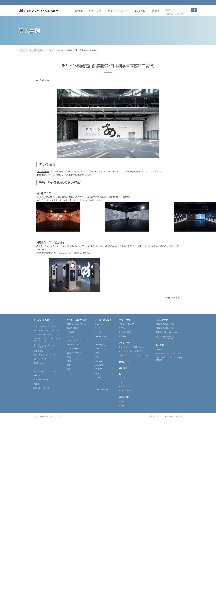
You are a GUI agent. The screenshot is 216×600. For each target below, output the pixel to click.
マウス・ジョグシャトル (41, 379)
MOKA (98, 332)
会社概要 (155, 11)
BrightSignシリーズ (45, 174)
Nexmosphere (101, 336)
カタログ (122, 328)
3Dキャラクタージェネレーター (45, 355)
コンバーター (38, 367)
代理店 (121, 401)
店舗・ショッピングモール (76, 324)
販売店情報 (140, 11)
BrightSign (44, 80)
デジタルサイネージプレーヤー (44, 326)
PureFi (98, 377)
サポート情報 (125, 319)
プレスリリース (124, 382)
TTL (97, 381)
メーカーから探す (103, 319)
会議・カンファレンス (75, 340)
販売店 (121, 405)
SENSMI (98, 348)
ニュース (122, 374)
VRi (96, 385)
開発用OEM (38, 363)
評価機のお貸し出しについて (166, 332)
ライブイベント (72, 344)
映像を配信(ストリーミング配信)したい (133, 355)
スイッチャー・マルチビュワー (44, 371)
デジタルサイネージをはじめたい (131, 347)
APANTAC (99, 365)
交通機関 (70, 332)
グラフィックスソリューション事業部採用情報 (169, 358)
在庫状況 (169, 14)
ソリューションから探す (77, 319)
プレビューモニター (40, 359)
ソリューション (95, 11)
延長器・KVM (38, 351)
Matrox (98, 352)
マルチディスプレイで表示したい (131, 351)
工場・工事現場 (72, 348)
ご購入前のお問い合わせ (165, 324)
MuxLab (98, 361)
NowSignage (100, 344)
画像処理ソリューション (42, 388)
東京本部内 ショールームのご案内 (168, 353)
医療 (69, 369)
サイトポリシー (156, 416)
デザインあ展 (43, 171)
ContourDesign (101, 389)
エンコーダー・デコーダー (42, 334)
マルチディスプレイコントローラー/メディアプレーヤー (46, 339)
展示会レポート (125, 362)
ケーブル (36, 375)
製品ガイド (123, 386)
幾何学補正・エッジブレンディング (46, 330)
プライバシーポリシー (174, 416)
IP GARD (98, 369)
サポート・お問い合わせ (118, 11)
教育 (69, 365)
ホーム (23, 50)
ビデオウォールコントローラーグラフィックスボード (44, 346)
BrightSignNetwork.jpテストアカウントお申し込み (165, 337)
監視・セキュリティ (74, 352)
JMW (97, 373)
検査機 (36, 383)
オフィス (70, 336)
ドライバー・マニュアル (127, 324)
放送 (69, 357)
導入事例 (180, 14)
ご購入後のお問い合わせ (165, 328)
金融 (69, 361)
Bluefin (98, 328)
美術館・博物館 (72, 328)
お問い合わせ (161, 319)
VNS (97, 357)
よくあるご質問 (125, 332)
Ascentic (98, 340)
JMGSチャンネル (125, 390)
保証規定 (122, 336)
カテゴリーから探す (42, 319)
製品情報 (79, 11)
